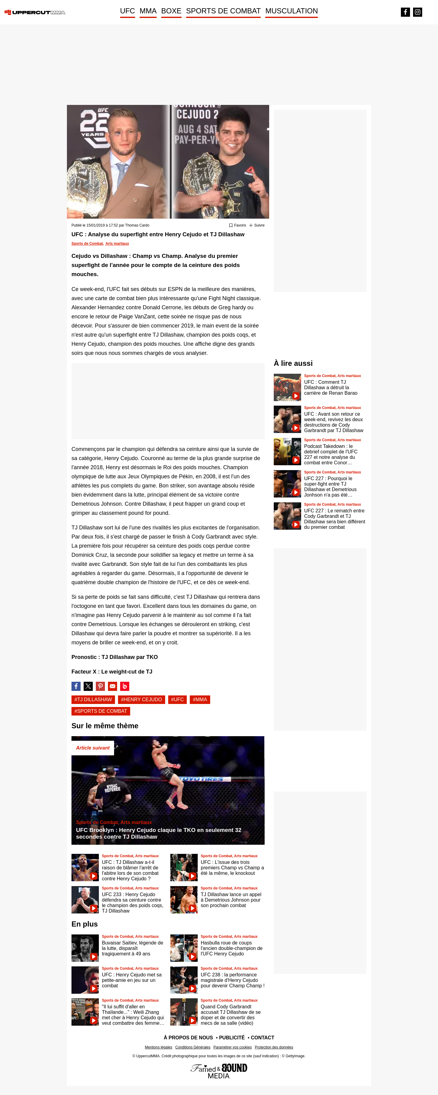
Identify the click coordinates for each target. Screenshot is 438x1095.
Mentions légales (158, 1047)
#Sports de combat (101, 711)
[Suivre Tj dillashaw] (257, 225)
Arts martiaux (117, 243)
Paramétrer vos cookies (233, 1047)
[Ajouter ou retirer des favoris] (237, 225)
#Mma (200, 699)
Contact (262, 1037)
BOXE (171, 11)
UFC (127, 11)
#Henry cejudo (141, 699)
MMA (148, 11)
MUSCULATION (291, 11)
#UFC (177, 699)
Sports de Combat (87, 243)
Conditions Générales (192, 1047)
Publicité (232, 1037)
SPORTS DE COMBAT (223, 11)
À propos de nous (188, 1037)
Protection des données (274, 1047)
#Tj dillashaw (93, 699)
